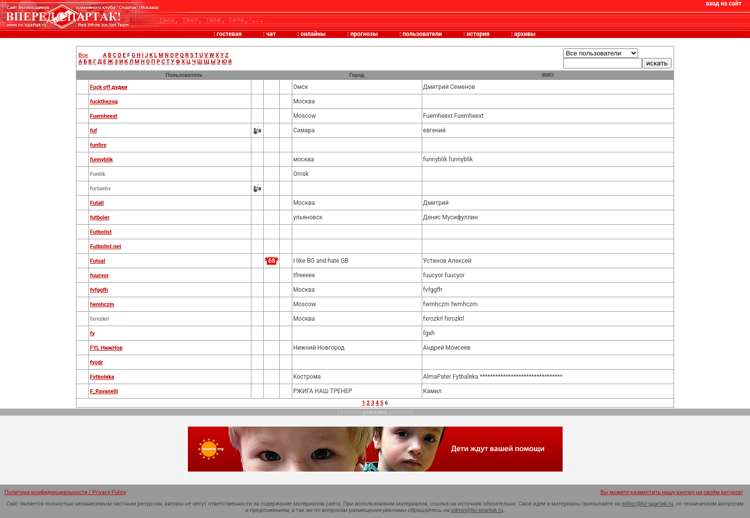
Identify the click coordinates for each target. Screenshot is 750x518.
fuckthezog (104, 101)
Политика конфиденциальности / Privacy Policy (65, 492)
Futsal (97, 261)
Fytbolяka (102, 377)
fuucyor (99, 275)
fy (92, 333)
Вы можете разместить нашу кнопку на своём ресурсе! (672, 492)
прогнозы (364, 33)
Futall (97, 203)
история (478, 33)
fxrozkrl (99, 319)
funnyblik (101, 159)
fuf (93, 130)
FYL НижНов (106, 348)
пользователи (422, 33)
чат (271, 33)
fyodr (96, 362)
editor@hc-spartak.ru (648, 504)
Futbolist (100, 232)
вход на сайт (724, 3)
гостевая (229, 33)
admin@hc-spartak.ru (477, 510)
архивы (525, 33)
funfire (98, 145)
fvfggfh (99, 290)
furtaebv (100, 188)
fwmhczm (102, 304)
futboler (99, 217)
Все (83, 55)
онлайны (312, 33)
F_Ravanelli (104, 391)
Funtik (97, 174)
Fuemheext (103, 116)
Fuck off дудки (108, 87)
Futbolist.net (105, 246)
